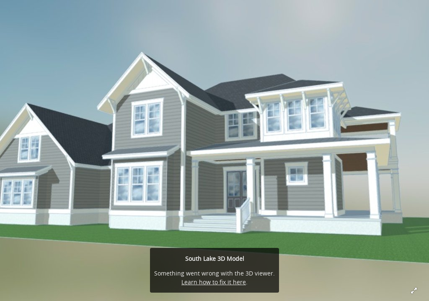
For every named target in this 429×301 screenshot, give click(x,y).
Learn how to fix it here (213, 282)
